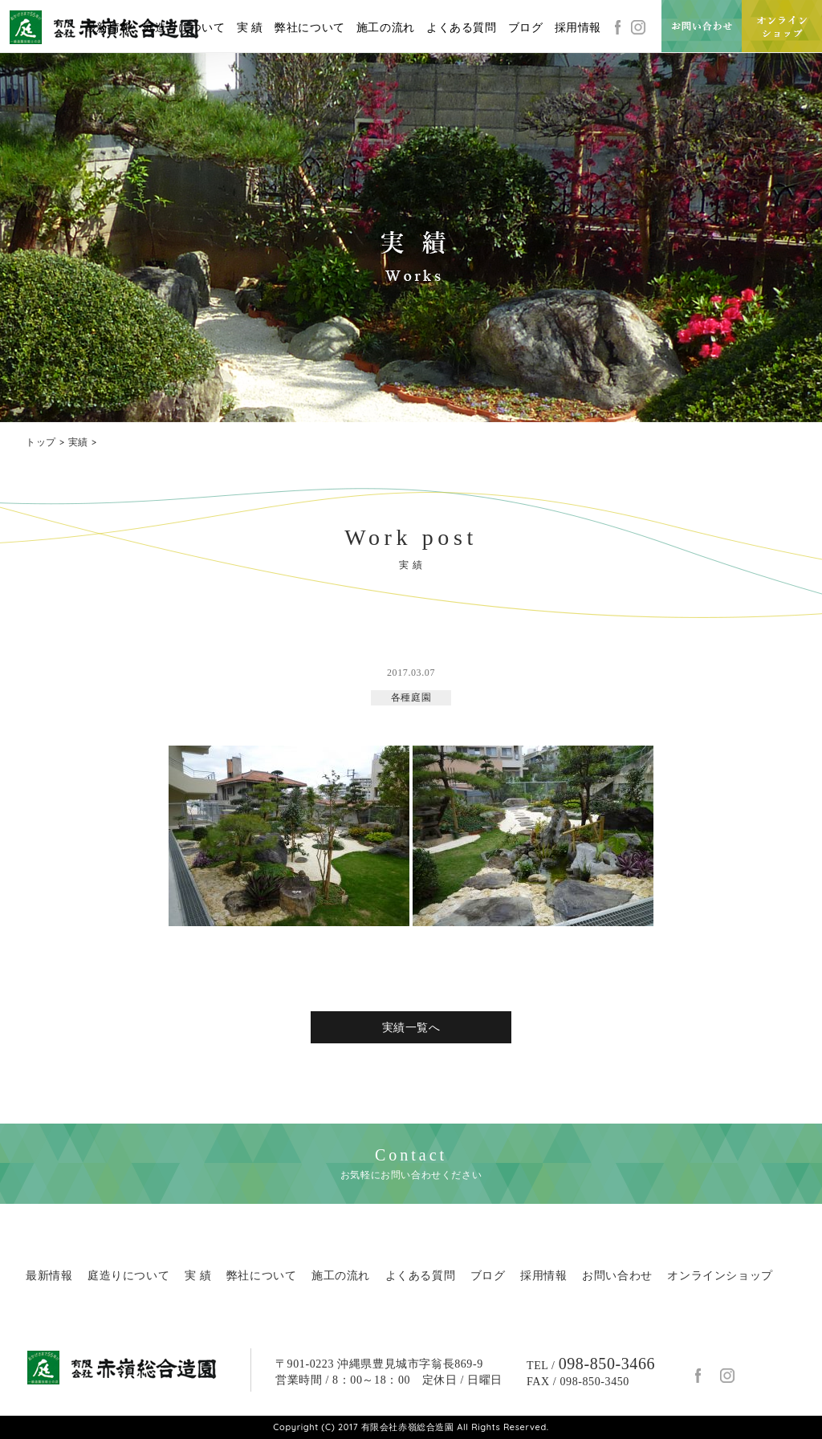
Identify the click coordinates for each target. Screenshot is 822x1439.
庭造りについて (184, 28)
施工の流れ (385, 28)
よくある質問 (461, 28)
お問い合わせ (617, 1276)
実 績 (250, 28)
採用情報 (578, 28)
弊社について (310, 28)
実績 (78, 442)
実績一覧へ (411, 1028)
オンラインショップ (719, 1276)
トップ (41, 442)
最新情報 (108, 28)
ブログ (525, 28)
